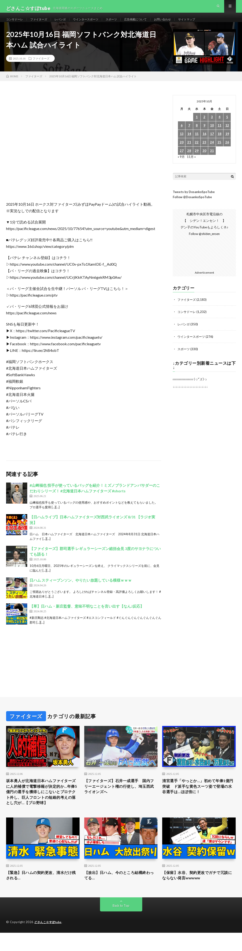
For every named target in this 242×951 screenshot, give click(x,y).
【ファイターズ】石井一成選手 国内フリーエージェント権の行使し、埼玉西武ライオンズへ (119, 795)
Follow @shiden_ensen (204, 242)
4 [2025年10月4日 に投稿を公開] (219, 126)
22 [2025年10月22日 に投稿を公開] (197, 151)
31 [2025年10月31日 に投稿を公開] (212, 159)
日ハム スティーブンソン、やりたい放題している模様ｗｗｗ (81, 588)
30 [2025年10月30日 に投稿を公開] (204, 159)
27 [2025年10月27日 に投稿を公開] (182, 159)
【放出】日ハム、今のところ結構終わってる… (119, 894)
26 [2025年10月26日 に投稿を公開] (227, 151)
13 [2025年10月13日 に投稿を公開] (182, 143)
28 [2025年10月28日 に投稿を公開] (189, 159)
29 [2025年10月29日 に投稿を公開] (197, 159)
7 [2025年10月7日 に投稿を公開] (189, 134)
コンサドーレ (16, 23)
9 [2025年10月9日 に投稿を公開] (204, 134)
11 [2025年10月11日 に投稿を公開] (219, 134)
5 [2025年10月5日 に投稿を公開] (227, 126)
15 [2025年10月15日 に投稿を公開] (197, 143)
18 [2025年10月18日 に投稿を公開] (219, 143)
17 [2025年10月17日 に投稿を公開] (212, 143)
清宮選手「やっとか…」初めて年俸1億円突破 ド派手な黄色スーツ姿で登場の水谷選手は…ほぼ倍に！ (197, 795)
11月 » (191, 165)
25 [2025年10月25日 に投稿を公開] (219, 151)
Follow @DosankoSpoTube (192, 205)
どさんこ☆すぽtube (49, 941)
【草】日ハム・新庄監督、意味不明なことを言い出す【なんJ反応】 (87, 614)
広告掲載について (151, 23)
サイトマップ (208, 23)
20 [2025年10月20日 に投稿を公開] (182, 151)
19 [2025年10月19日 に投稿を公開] (227, 143)
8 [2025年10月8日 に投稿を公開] (197, 134)
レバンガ (66, 23)
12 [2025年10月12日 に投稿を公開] (227, 134)
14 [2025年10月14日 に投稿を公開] (189, 143)
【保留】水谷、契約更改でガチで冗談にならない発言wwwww (197, 894)
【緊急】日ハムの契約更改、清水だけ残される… (41, 894)
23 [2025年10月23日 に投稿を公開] (204, 151)
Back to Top (121, 925)
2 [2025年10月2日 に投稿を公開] (204, 126)
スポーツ (124, 23)
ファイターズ (43, 23)
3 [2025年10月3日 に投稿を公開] (212, 126)
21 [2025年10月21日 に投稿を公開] (189, 151)
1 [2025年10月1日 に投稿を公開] (197, 126)
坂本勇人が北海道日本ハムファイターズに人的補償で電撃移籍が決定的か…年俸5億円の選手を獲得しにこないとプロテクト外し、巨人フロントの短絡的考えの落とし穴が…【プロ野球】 (42, 804)
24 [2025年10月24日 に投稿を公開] (212, 151)
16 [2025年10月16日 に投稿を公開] (204, 143)
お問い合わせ (181, 23)
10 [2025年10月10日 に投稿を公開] (212, 134)
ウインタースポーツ (95, 23)
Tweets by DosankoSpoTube (194, 200)
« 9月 (181, 165)
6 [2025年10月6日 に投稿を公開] (182, 134)
